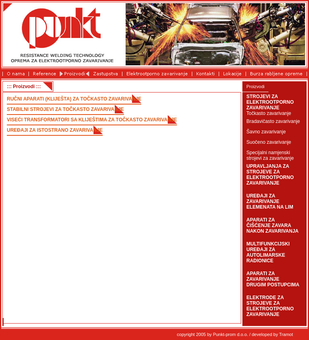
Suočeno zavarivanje (268, 142)
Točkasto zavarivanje (268, 113)
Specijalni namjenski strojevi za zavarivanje (270, 155)
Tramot (286, 334)
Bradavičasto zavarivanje (273, 121)
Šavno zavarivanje (266, 132)
